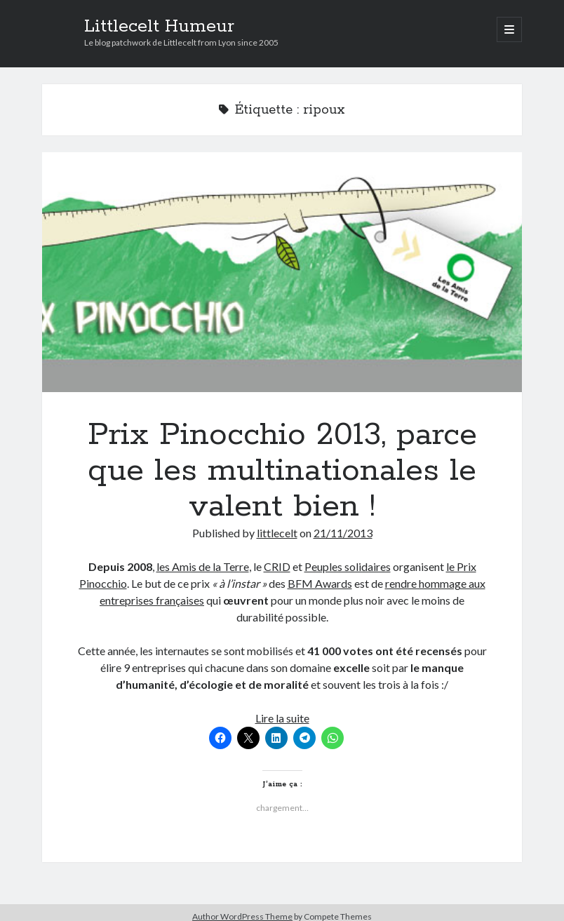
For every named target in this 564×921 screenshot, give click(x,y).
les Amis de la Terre (202, 566)
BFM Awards (320, 583)
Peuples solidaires (347, 566)
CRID (277, 566)
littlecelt (277, 532)
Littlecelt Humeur (159, 26)
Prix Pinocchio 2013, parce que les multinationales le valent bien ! (282, 272)
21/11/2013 (343, 532)
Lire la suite (282, 718)
